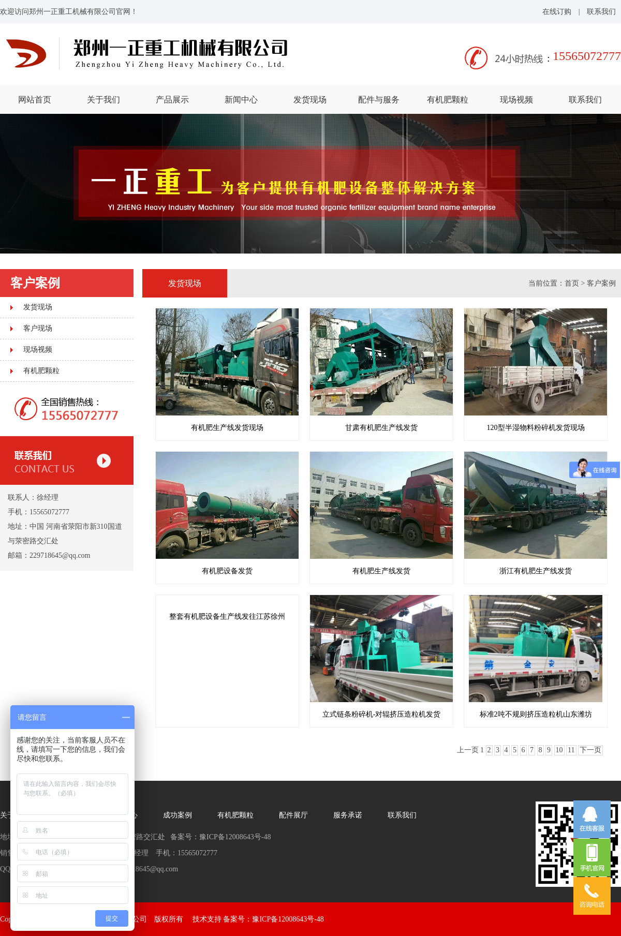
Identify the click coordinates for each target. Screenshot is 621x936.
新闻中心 (241, 99)
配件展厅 (293, 815)
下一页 (590, 750)
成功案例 (177, 815)
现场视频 (516, 99)
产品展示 (172, 99)
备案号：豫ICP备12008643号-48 (273, 919)
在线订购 (556, 12)
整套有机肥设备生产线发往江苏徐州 (227, 616)
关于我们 (103, 99)
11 (571, 750)
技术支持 (207, 919)
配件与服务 (379, 99)
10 (559, 750)
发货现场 (310, 99)
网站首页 (34, 99)
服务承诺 (347, 815)
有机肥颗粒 (447, 99)
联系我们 (601, 12)
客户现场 (37, 328)
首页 (572, 283)
